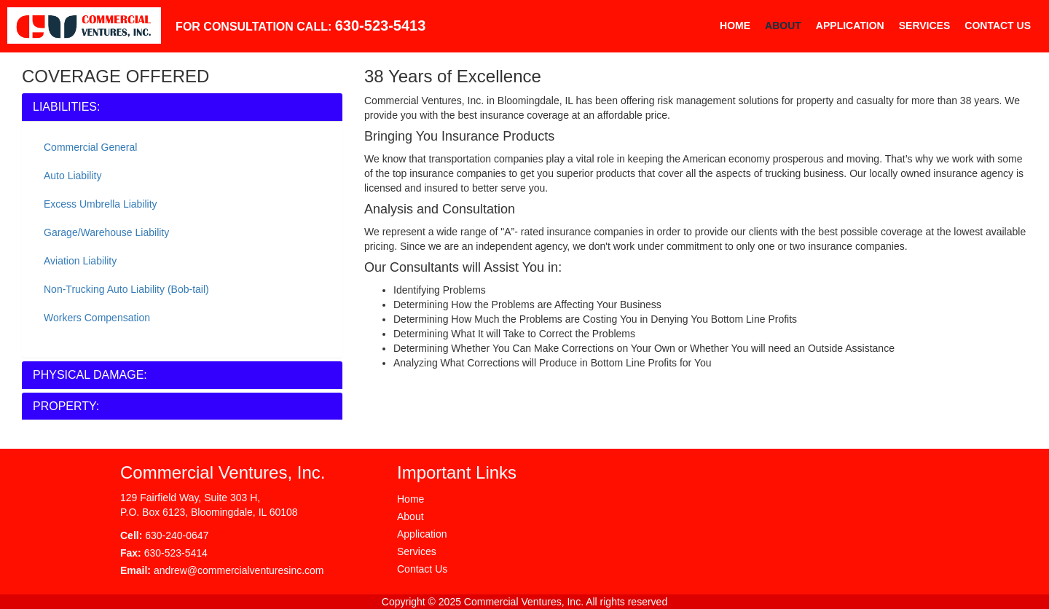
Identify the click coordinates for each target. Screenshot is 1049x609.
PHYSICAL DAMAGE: (90, 375)
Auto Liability (72, 175)
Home (735, 25)
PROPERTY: (66, 406)
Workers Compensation (97, 317)
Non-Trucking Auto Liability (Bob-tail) (126, 289)
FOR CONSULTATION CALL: (300, 25)
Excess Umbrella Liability (100, 204)
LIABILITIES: (66, 107)
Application (850, 25)
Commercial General (90, 147)
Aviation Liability (80, 261)
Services (925, 25)
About (783, 25)
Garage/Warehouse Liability (106, 232)
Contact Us (997, 25)
